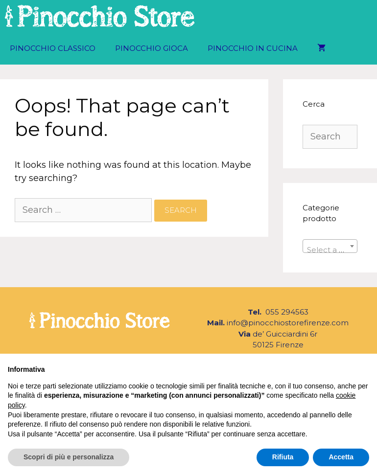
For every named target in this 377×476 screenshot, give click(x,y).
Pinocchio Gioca (151, 48)
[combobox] (330, 246)
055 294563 (285, 312)
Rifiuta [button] (283, 457)
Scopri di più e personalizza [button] (69, 457)
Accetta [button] (341, 457)
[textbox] (330, 250)
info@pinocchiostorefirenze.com (288, 322)
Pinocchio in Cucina (253, 48)
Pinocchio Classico (52, 48)
